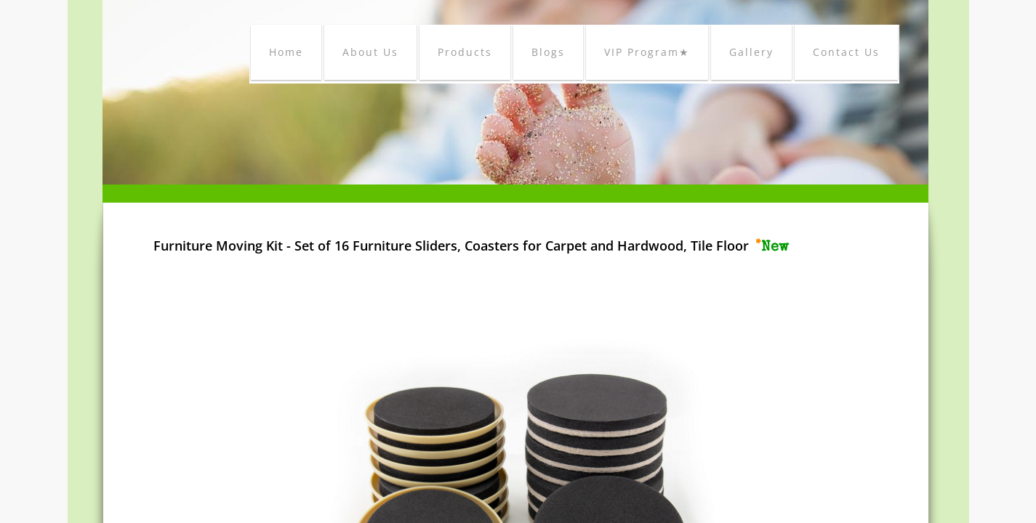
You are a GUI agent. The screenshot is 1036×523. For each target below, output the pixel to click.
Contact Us (846, 52)
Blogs (548, 52)
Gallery (751, 52)
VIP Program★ (647, 52)
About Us (370, 52)
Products (465, 52)
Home (286, 52)
